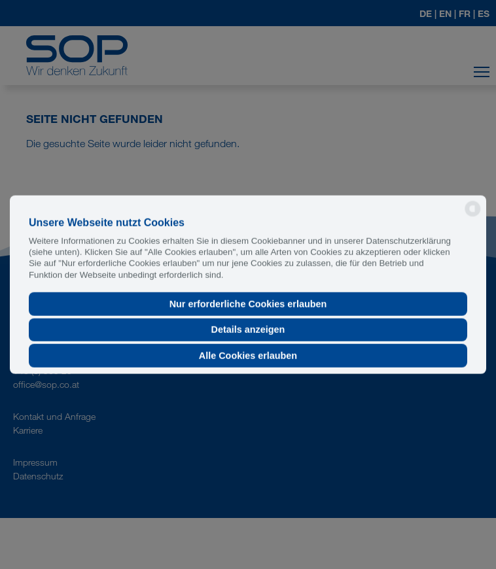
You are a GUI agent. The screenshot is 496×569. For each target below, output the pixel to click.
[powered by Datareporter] (473, 215)
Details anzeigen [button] (248, 329)
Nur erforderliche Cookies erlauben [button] (248, 304)
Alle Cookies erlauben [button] (248, 356)
